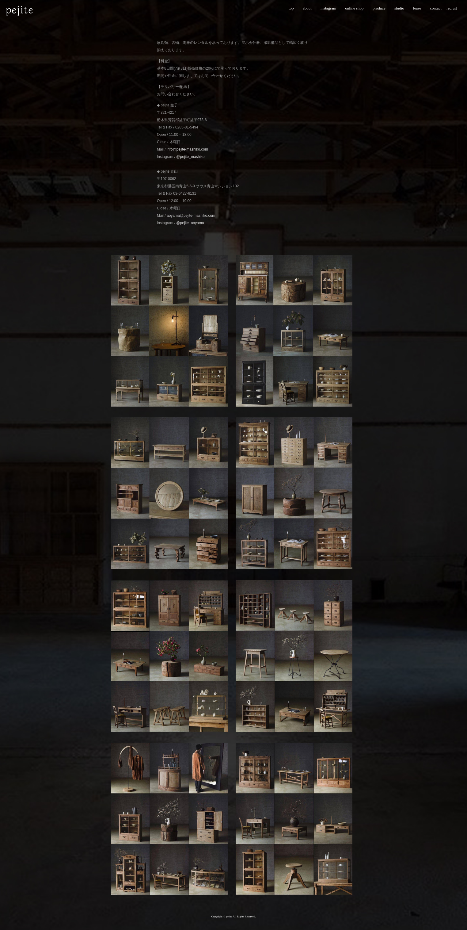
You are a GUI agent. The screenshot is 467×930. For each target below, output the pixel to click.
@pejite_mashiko (190, 157)
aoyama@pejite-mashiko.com (191, 215)
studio (399, 8)
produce (379, 8)
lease (417, 8)
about (307, 8)
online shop (354, 8)
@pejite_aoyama (190, 223)
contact (436, 8)
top (291, 8)
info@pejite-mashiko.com (187, 149)
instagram (328, 8)
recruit (451, 8)
